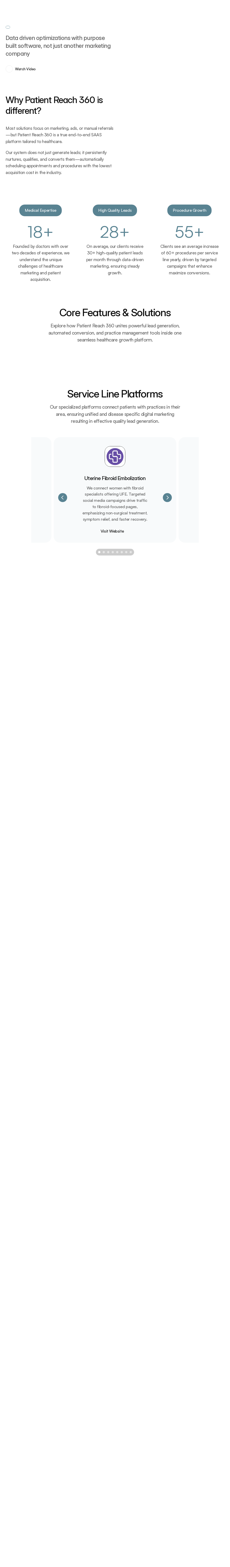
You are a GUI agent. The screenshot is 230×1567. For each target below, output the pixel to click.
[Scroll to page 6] (121, 1204)
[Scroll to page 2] (104, 1204)
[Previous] (62, 1149)
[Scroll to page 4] (113, 1204)
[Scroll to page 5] (117, 1204)
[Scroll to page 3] (108, 1204)
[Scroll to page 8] (131, 1204)
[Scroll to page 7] (126, 1204)
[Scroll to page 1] (99, 1204)
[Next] (167, 1149)
